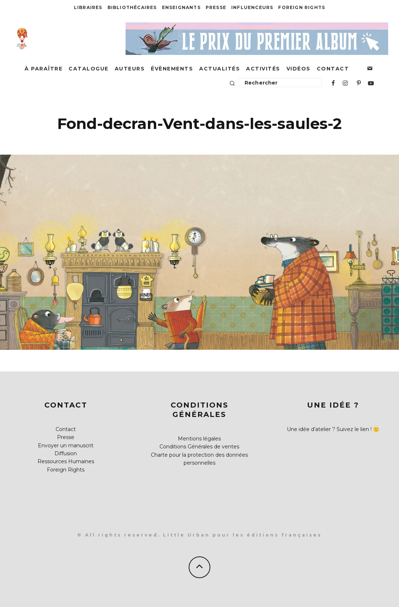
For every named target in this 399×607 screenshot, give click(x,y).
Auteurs (130, 68)
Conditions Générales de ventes (199, 446)
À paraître (43, 68)
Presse (216, 7)
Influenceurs (252, 7)
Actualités (219, 68)
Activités (263, 68)
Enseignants (181, 7)
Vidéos (298, 68)
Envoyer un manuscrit (65, 445)
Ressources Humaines (66, 461)
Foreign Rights (301, 7)
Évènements (172, 68)
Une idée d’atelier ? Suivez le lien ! (329, 429)
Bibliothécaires (132, 7)
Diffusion (65, 453)
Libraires (88, 7)
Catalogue (89, 68)
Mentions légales (199, 438)
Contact (333, 68)
